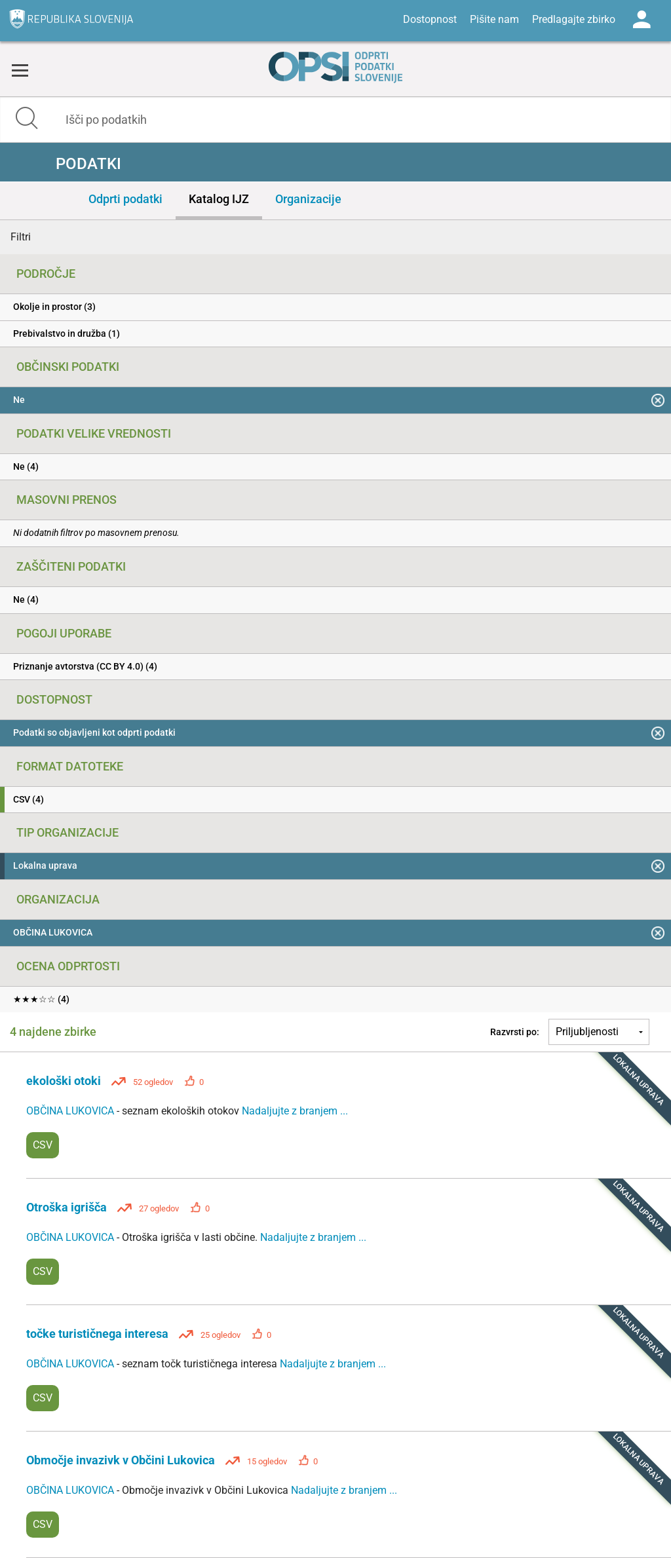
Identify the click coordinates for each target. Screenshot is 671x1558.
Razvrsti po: (514, 1032)
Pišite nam (494, 19)
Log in (641, 19)
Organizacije (308, 199)
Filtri (20, 237)
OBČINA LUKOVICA (71, 1111)
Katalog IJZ (219, 199)
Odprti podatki (125, 199)
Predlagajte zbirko (573, 19)
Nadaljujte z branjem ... (295, 1111)
